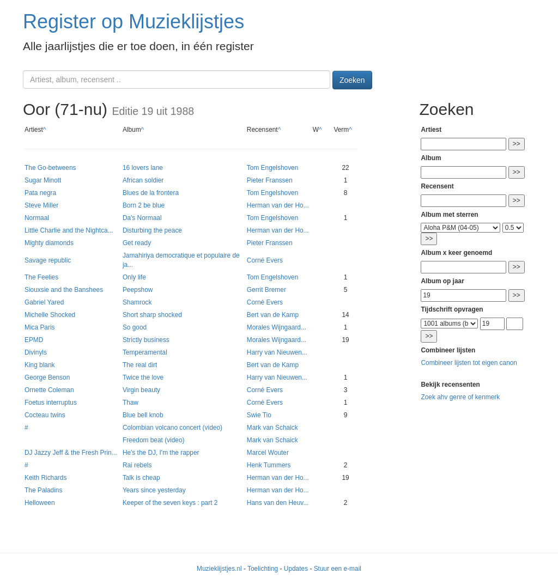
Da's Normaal (142, 218)
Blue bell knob (143, 415)
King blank (40, 365)
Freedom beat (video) (154, 440)
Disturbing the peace (152, 230)
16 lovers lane (143, 168)
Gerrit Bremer (266, 290)
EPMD (34, 340)
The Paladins (43, 490)
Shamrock (137, 302)
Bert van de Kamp (273, 315)
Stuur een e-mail (337, 568)
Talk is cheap (141, 478)
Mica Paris (40, 327)
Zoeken (352, 80)
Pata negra (40, 193)
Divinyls (36, 352)
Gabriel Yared (44, 302)
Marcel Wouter (268, 452)
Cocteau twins (45, 415)
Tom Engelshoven (273, 168)
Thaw (130, 402)
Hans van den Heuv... (277, 503)
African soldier (143, 180)
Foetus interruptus (51, 402)
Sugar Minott (43, 180)
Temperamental (145, 352)
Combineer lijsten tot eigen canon (469, 363)
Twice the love (143, 377)
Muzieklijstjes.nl (219, 568)
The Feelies (41, 277)
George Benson (47, 377)
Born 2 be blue (144, 205)
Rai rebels (137, 465)
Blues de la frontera (151, 193)
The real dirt (140, 365)
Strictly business (146, 340)
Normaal (37, 218)
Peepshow (138, 290)
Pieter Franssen (270, 180)
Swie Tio (259, 415)
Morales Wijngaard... (276, 327)
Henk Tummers (269, 465)
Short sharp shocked (152, 315)
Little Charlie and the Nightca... (69, 230)
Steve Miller (41, 205)
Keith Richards (45, 478)
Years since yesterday (154, 490)
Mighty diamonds (49, 243)
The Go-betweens (50, 168)
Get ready (137, 243)
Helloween (40, 503)
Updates (296, 568)
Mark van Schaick (272, 427)
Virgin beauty (141, 390)
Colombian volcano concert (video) (172, 427)
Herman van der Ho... (278, 205)
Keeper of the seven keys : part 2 (170, 503)
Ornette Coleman (49, 390)
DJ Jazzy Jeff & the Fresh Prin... (71, 452)
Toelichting (262, 568)
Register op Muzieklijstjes (133, 21)
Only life (134, 277)
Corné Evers (265, 260)
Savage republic (48, 260)
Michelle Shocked (50, 315)
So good (135, 327)
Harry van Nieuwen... (277, 352)
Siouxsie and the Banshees (64, 290)
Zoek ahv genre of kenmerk (460, 397)
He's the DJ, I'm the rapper (161, 452)
